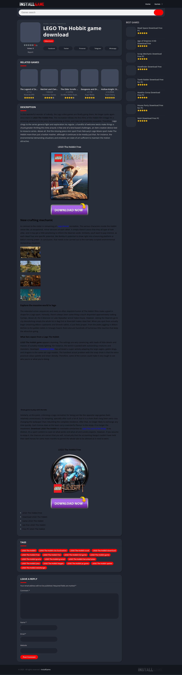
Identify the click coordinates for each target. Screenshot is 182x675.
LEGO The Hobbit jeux (31, 564)
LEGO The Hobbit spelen (102, 564)
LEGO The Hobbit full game (75, 556)
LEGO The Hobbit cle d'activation (52, 552)
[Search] (91, 13)
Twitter (64, 50)
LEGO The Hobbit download (104, 552)
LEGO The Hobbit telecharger (34, 569)
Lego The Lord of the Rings (94, 429)
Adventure (61, 25)
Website (23, 646)
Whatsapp (111, 50)
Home (147, 4)
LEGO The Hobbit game (99, 556)
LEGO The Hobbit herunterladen (82, 560)
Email (23, 635)
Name (23, 623)
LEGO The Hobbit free (30, 556)
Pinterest (80, 50)
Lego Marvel (63, 227)
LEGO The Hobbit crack (79, 552)
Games (157, 4)
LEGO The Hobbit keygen (53, 564)
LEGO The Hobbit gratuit (55, 560)
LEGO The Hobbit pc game (78, 564)
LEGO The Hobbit (29, 552)
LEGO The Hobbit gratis (31, 560)
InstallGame (45, 670)
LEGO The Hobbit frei (52, 556)
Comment (25, 592)
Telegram (96, 50)
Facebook (50, 50)
